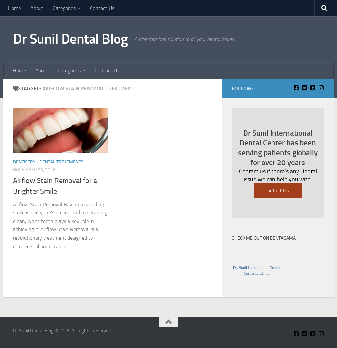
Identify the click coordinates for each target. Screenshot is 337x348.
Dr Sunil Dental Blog (70, 39)
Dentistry (24, 162)
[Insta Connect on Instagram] (321, 88)
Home (14, 8)
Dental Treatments (61, 162)
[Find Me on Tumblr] (313, 88)
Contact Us (102, 8)
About (36, 8)
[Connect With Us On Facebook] (296, 88)
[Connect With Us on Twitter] (304, 88)
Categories (64, 8)
